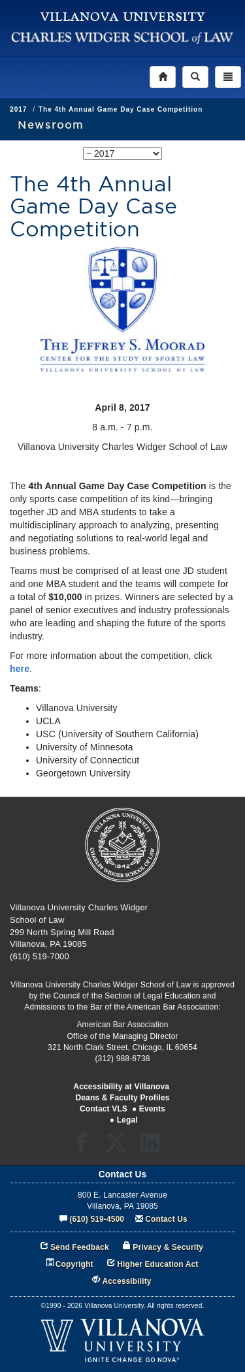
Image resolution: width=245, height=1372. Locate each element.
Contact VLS (103, 1108)
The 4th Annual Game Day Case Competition (152, 109)
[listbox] (122, 153)
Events (152, 1108)
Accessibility (127, 1281)
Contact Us (166, 1219)
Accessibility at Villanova (121, 1086)
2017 (49, 109)
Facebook (85, 1147)
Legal (127, 1120)
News (19, 109)
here (19, 668)
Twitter (120, 1147)
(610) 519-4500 (96, 1219)
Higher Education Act (157, 1264)
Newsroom (51, 125)
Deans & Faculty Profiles (122, 1097)
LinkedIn (154, 1147)
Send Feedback (79, 1247)
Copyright (74, 1264)
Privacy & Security (168, 1247)
